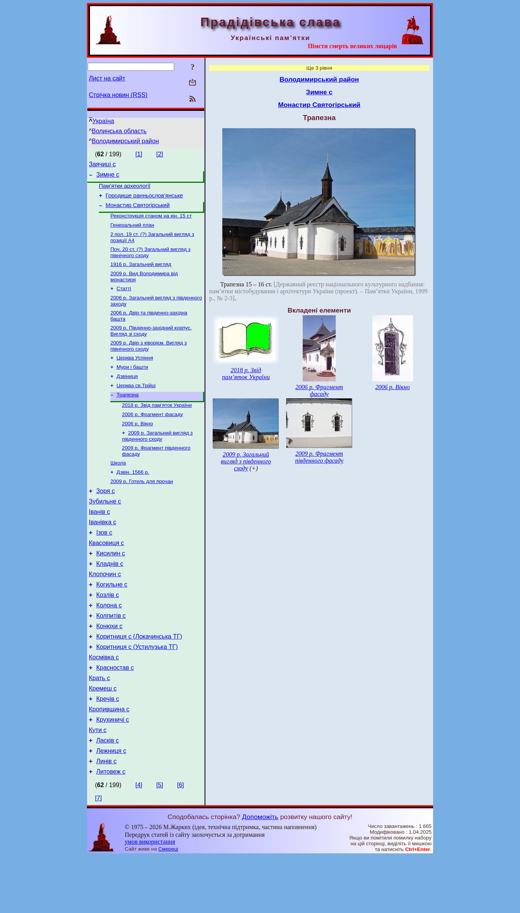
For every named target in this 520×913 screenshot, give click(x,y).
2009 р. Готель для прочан (141, 505)
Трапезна (127, 413)
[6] (180, 841)
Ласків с (107, 793)
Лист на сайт (107, 78)
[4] (138, 841)
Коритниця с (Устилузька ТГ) (137, 689)
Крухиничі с (112, 770)
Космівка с (104, 701)
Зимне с (107, 177)
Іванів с (99, 539)
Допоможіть (260, 873)
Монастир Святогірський (138, 211)
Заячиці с (102, 165)
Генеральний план (132, 232)
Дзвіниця (127, 393)
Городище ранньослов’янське (144, 200)
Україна (103, 121)
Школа (118, 485)
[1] (138, 154)
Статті (124, 300)
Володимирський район (125, 141)
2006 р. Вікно (137, 444)
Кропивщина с (109, 759)
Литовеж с (110, 828)
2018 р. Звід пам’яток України (157, 424)
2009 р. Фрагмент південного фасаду (319, 457)
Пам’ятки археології (124, 189)
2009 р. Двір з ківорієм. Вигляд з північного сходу (148, 360)
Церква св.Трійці (136, 403)
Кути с (98, 782)
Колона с (109, 643)
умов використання (150, 898)
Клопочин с (105, 608)
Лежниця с (111, 805)
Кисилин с (110, 585)
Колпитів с (111, 655)
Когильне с (111, 620)
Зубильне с (105, 528)
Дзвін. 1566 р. (133, 495)
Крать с (99, 724)
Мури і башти (132, 383)
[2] (159, 154)
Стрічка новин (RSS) (118, 95)
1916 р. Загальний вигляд (140, 274)
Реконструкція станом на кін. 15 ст (151, 222)
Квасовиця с (106, 574)
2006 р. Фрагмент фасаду (152, 434)
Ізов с (104, 562)
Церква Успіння (135, 373)
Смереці (168, 905)
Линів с (106, 816)
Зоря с (105, 516)
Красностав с (115, 712)
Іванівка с (102, 551)
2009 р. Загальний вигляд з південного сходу (157, 457)
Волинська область (119, 131)
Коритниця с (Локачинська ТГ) (139, 678)
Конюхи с (109, 666)
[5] (159, 841)
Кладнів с (109, 597)
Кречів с (107, 747)
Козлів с (107, 632)
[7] (98, 854)
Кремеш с (103, 735)
